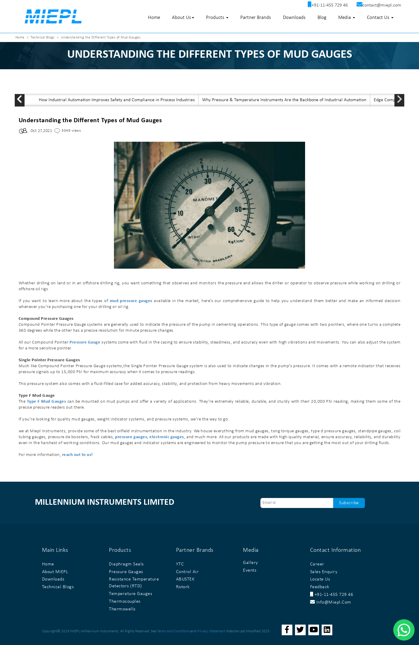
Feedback (319, 587)
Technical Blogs (42, 37)
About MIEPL (55, 572)
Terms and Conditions (174, 631)
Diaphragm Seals (126, 564)
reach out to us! (77, 455)
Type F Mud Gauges (46, 401)
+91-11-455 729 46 (331, 594)
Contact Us (380, 17)
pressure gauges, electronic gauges (149, 437)
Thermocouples (125, 601)
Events (249, 570)
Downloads (294, 17)
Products (217, 17)
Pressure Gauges (126, 572)
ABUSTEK (185, 579)
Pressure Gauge (85, 342)
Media (346, 17)
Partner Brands (255, 17)
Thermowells (122, 609)
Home (154, 17)
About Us (183, 17)
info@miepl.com (330, 602)
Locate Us (320, 579)
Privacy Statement (211, 631)
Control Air (187, 572)
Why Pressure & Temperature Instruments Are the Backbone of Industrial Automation (284, 100)
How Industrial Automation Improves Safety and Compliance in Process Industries (117, 100)
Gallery (250, 562)
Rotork (183, 587)
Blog (322, 17)
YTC (180, 564)
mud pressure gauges (131, 301)
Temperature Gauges (130, 593)
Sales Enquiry (324, 572)
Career (317, 564)
